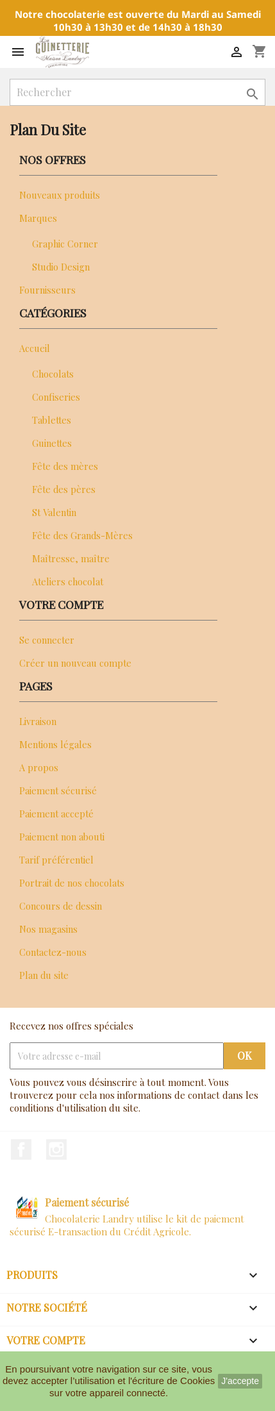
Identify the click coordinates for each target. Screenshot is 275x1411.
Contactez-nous (53, 952)
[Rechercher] (137, 92)
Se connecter (46, 639)
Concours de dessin (60, 905)
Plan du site (44, 975)
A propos (38, 767)
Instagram (56, 1149)
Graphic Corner (65, 243)
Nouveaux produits (59, 194)
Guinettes (52, 443)
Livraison (37, 721)
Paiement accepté (56, 813)
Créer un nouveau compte (75, 662)
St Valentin (54, 512)
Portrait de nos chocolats (71, 882)
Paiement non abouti (61, 836)
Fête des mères (65, 466)
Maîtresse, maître (71, 558)
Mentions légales (55, 744)
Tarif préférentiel (56, 859)
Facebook (21, 1149)
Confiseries (56, 396)
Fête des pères (64, 489)
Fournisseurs (47, 289)
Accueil (34, 348)
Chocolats (53, 373)
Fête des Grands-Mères (82, 535)
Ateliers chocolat (67, 581)
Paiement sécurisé (58, 790)
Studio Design (61, 266)
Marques (38, 218)
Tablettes (51, 419)
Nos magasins (48, 929)
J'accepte (240, 1381)
